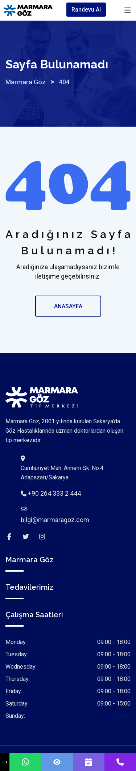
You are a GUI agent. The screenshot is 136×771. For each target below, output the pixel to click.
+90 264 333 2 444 (54, 493)
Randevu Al (86, 9)
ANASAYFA (68, 306)
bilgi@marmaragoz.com (55, 520)
